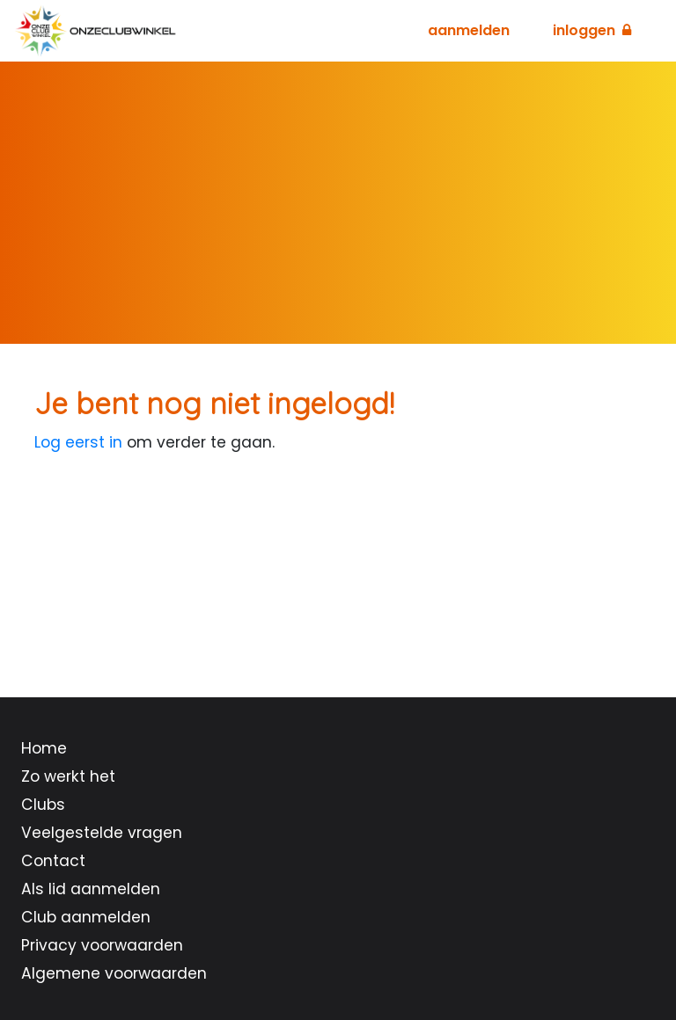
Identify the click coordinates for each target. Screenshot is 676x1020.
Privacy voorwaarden (102, 945)
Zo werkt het (68, 776)
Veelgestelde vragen (101, 832)
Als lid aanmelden (90, 889)
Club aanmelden (86, 917)
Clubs (43, 804)
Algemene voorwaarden (114, 973)
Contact (53, 860)
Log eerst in (78, 442)
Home (44, 748)
